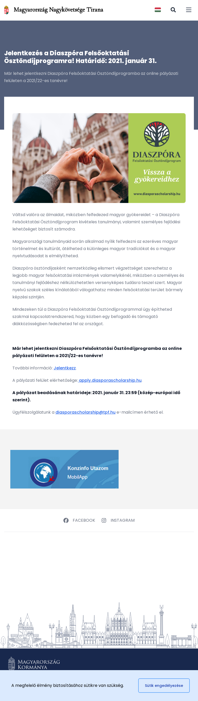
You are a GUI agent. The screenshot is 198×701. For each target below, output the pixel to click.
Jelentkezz (65, 368)
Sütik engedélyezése (164, 685)
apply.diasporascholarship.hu (110, 380)
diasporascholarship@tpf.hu (85, 412)
